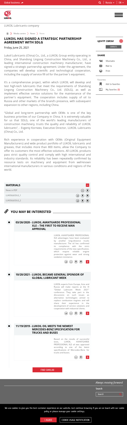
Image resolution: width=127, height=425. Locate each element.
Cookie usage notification (76, 420)
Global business (14, 2)
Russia (110, 2)
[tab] (47, 185)
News (32, 33)
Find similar (47, 370)
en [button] (121, 2)
